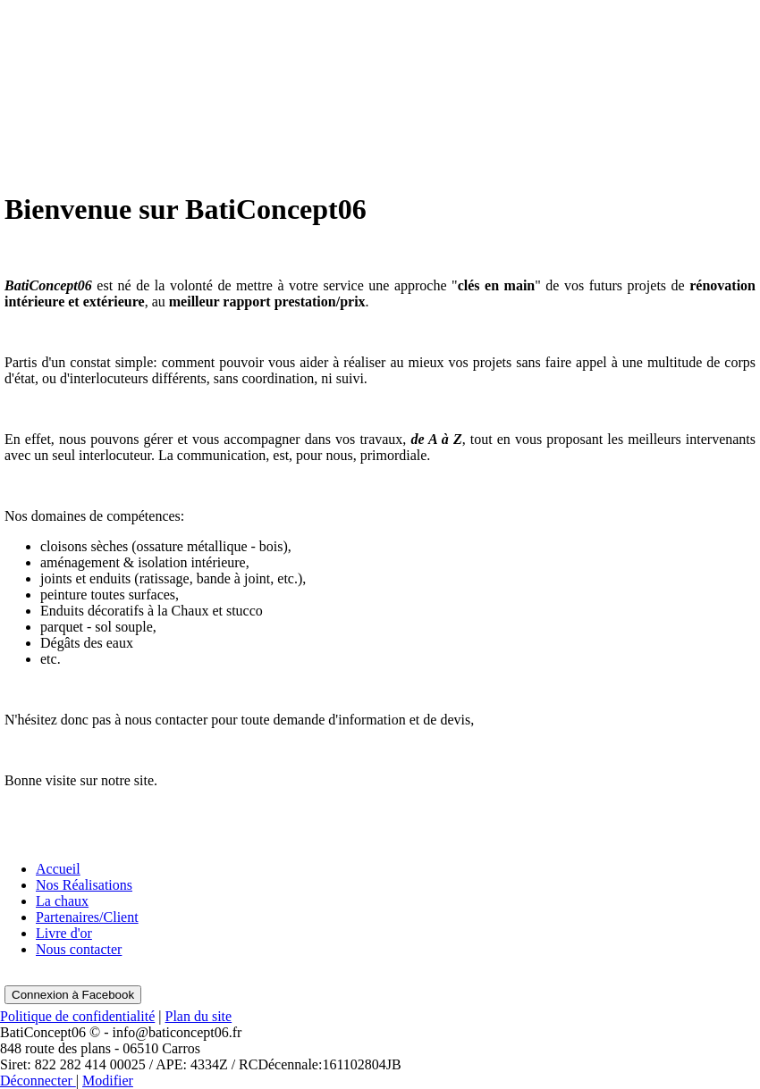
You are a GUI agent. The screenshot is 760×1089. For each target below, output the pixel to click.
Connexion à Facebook (73, 994)
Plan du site (198, 1016)
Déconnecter (38, 1080)
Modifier (107, 1080)
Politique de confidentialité (77, 1016)
